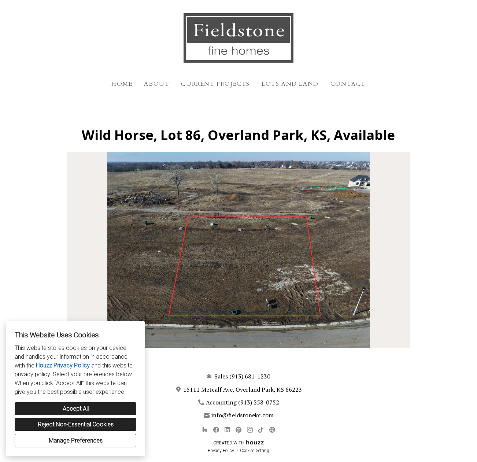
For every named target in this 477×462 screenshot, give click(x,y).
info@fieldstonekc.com (242, 415)
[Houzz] (204, 429)
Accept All (76, 408)
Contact (348, 84)
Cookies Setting (254, 450)
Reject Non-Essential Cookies (76, 424)
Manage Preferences (76, 440)
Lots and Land (290, 84)
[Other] (272, 429)
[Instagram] (249, 429)
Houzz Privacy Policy (63, 365)
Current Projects (215, 84)
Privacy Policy (221, 450)
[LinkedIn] (227, 429)
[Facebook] (216, 429)
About (156, 84)
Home (121, 84)
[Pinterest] (238, 429)
